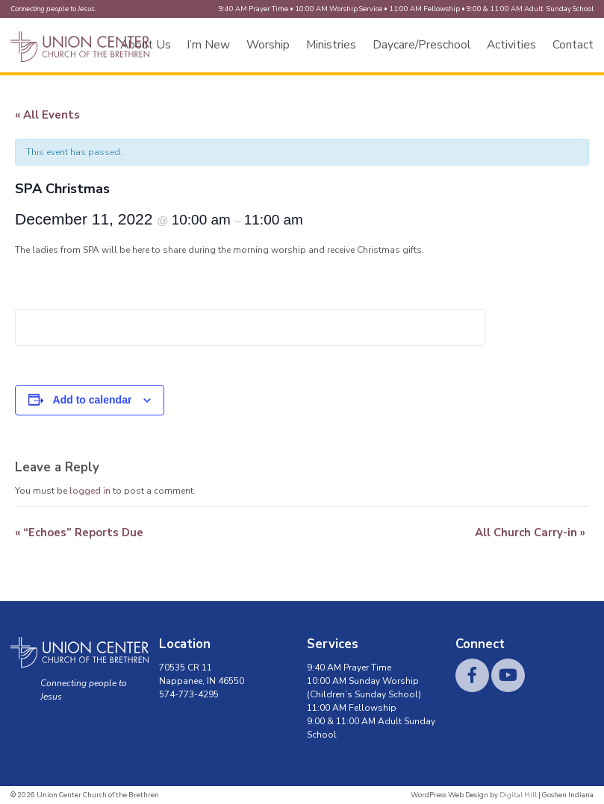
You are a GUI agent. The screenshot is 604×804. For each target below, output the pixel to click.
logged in (89, 491)
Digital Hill (518, 795)
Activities (511, 45)
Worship (268, 45)
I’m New (208, 45)
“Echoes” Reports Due (79, 532)
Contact (573, 45)
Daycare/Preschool (422, 45)
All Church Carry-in (530, 532)
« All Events (47, 114)
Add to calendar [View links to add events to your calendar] (92, 400)
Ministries (331, 45)
